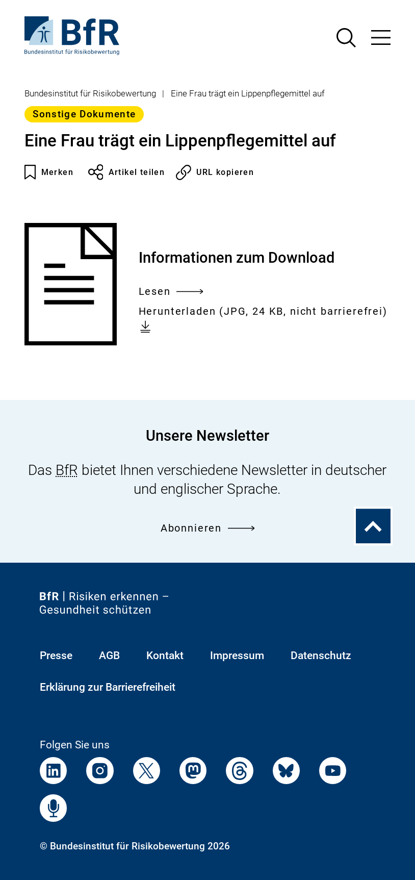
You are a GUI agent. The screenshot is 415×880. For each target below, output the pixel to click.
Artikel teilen (126, 172)
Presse (56, 655)
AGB (109, 655)
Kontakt (165, 655)
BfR (67, 470)
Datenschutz (321, 655)
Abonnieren (207, 528)
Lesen (171, 292)
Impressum (237, 655)
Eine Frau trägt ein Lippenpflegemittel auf (248, 93)
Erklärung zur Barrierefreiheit (107, 687)
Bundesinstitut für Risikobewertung (90, 93)
